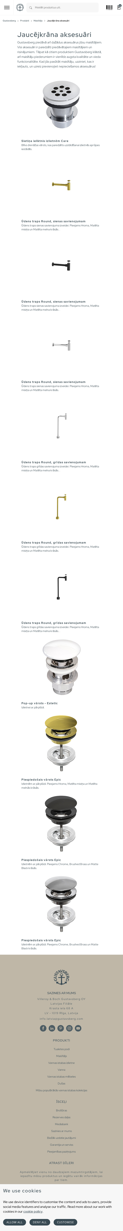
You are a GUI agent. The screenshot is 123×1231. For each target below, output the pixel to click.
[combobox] (67, 7)
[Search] (30, 7)
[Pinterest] (60, 1028)
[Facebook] (43, 1028)
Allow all (15, 1222)
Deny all (40, 1222)
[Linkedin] (52, 1028)
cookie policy (32, 1211)
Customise (65, 1222)
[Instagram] (69, 1028)
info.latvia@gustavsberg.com (61, 1019)
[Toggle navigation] (7, 7)
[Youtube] (78, 1028)
